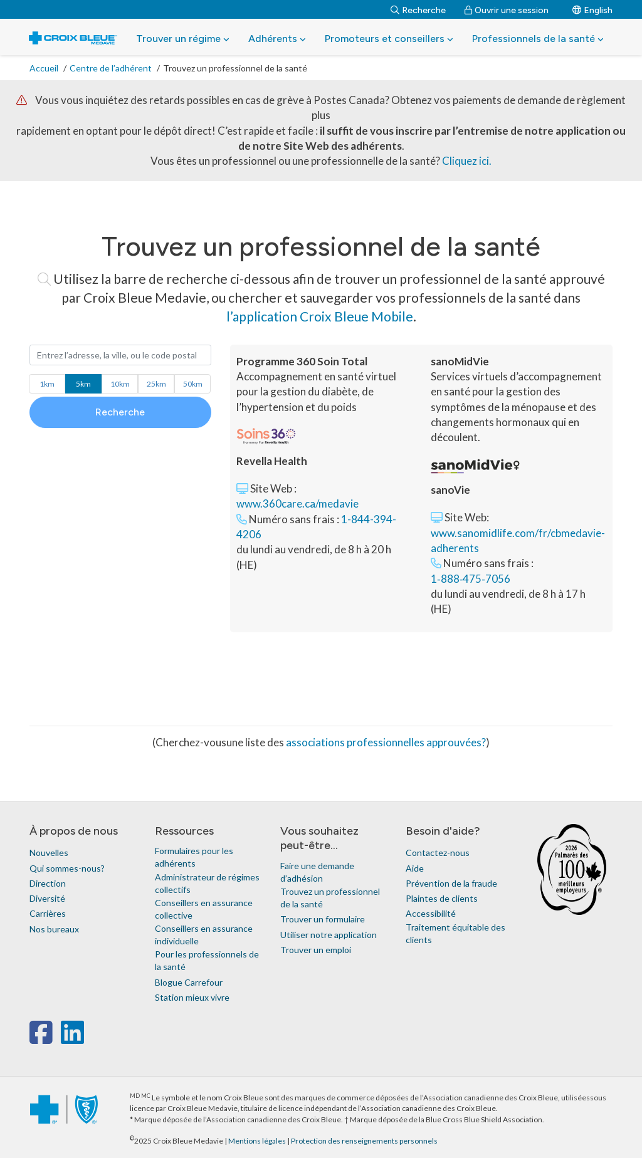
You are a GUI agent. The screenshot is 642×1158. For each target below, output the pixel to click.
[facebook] (43, 1038)
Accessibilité (431, 913)
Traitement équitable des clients (455, 933)
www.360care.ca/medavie (297, 503)
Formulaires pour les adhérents (194, 856)
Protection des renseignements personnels (364, 1140)
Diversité (47, 898)
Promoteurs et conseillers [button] (389, 38)
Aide (415, 868)
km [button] (47, 384)
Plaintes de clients (442, 898)
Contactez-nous (438, 852)
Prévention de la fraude (451, 883)
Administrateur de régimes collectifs (207, 883)
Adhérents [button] (277, 38)
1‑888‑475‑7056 (470, 578)
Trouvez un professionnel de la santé (330, 897)
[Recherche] (418, 9)
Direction (47, 883)
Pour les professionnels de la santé (207, 960)
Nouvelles (48, 852)
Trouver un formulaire (322, 919)
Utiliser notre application (328, 934)
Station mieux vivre (192, 997)
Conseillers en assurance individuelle (204, 934)
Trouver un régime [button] (182, 38)
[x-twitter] (59, 1038)
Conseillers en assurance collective (204, 909)
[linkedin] (72, 1038)
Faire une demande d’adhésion (317, 872)
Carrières (47, 913)
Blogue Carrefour (189, 982)
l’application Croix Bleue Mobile (319, 316)
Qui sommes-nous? (67, 868)
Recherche (120, 412)
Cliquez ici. (467, 160)
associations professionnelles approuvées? (386, 742)
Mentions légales (257, 1140)
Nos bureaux (54, 929)
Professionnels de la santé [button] (538, 38)
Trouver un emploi (315, 949)
